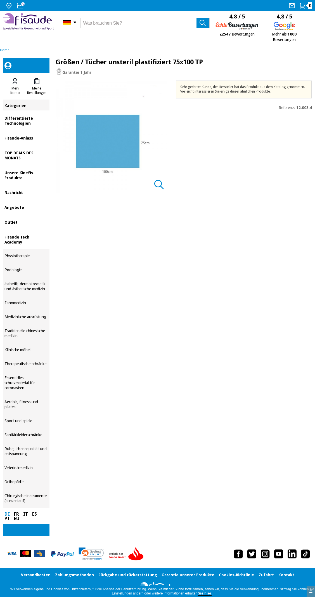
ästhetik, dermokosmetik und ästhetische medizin (26, 286)
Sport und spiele (26, 421)
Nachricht (26, 192)
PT (7, 518)
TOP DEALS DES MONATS (26, 155)
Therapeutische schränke (26, 364)
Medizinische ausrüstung (26, 317)
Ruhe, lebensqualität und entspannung (26, 451)
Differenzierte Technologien (26, 120)
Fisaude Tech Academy (26, 239)
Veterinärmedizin (26, 468)
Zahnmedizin (26, 303)
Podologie (26, 270)
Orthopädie (26, 482)
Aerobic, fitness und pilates (26, 404)
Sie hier (205, 593)
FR (16, 514)
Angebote (26, 207)
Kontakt (286, 575)
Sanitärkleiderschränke (26, 435)
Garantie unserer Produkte (188, 575)
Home (4, 50)
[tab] (14, 86)
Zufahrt (266, 575)
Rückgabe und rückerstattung (127, 575)
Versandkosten (36, 575)
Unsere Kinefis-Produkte (26, 175)
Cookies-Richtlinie (236, 575)
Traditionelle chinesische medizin (26, 333)
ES (34, 514)
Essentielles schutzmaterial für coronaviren (26, 383)
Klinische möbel (26, 350)
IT (25, 514)
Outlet (26, 221)
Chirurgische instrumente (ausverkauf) (26, 498)
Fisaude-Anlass (26, 137)
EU (16, 518)
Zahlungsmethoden (74, 575)
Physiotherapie (26, 256)
